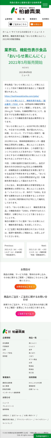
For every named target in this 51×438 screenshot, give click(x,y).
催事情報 (6, 409)
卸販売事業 (7, 389)
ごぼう (31, 356)
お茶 (30, 362)
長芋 (30, 349)
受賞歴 (5, 356)
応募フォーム (33, 389)
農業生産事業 (7, 383)
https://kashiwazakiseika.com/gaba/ (22, 96)
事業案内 (32, 19)
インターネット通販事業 (11, 392)
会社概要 (6, 343)
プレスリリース (8, 406)
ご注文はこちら (18, 24)
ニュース (25, 75)
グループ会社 (7, 353)
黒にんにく (33, 343)
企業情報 (7, 19)
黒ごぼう (32, 353)
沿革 (4, 349)
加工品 (31, 372)
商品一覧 (20, 19)
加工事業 (6, 386)
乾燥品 (31, 366)
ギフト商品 (33, 359)
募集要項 (32, 386)
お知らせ (6, 397)
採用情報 (44, 19)
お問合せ (36, 24)
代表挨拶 (6, 346)
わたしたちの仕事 (35, 383)
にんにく (32, 346)
